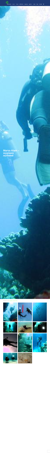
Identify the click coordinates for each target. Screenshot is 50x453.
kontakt (40, 4)
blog (37, 4)
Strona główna (5, 300)
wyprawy (26, 4)
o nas (13, 4)
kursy (17, 4)
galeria (30, 4)
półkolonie (21, 4)
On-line (8, 300)
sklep (34, 4)
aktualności (9, 4)
